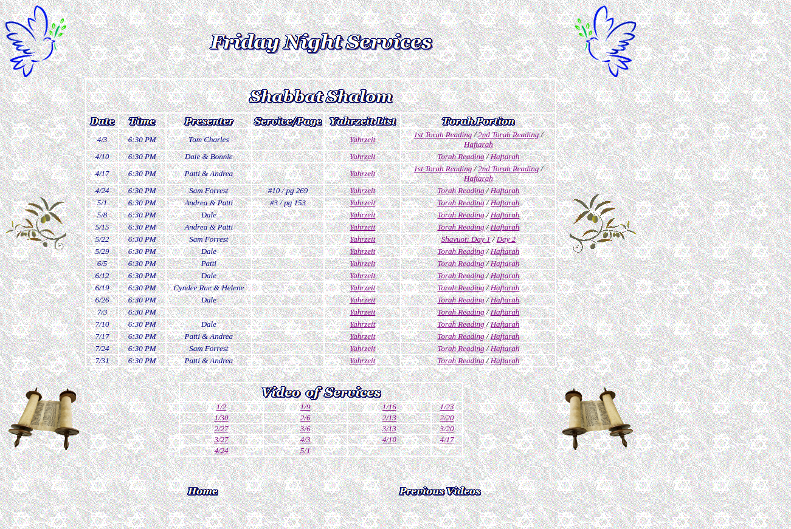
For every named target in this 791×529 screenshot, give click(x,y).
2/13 (389, 417)
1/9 (305, 406)
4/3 (305, 439)
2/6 (305, 417)
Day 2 (506, 239)
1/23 (447, 406)
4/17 (447, 439)
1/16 (389, 406)
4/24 (221, 450)
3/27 (221, 439)
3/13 (389, 428)
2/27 (221, 428)
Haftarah (478, 144)
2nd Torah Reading (508, 134)
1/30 (221, 417)
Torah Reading (460, 156)
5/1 (305, 450)
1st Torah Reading (443, 134)
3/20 (447, 428)
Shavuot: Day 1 (466, 239)
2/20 (447, 417)
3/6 (305, 428)
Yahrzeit (362, 139)
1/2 (221, 406)
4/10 (389, 439)
